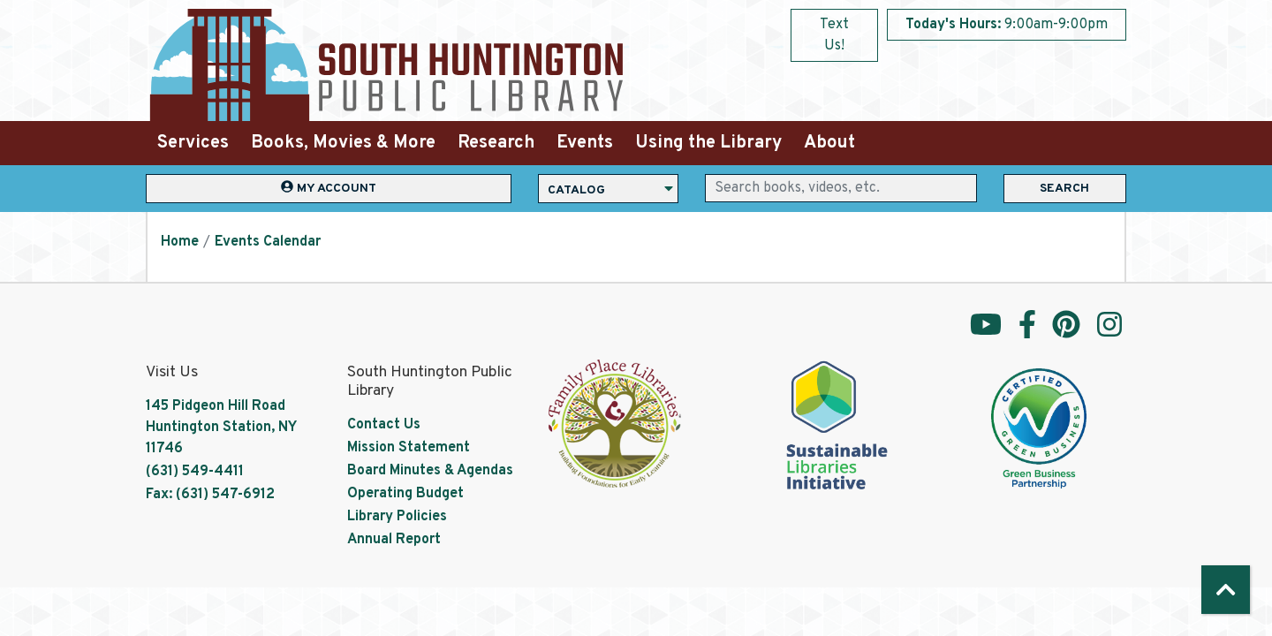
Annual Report (394, 540)
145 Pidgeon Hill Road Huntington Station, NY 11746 (221, 428)
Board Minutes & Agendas (430, 471)
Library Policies (397, 517)
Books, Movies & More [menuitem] (343, 143)
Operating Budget (405, 494)
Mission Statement (408, 448)
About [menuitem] (829, 143)
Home (180, 242)
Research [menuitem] (496, 143)
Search (1064, 188)
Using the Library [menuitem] (708, 143)
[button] (1006, 25)
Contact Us (383, 425)
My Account (328, 187)
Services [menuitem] (193, 143)
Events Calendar (268, 242)
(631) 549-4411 (195, 472)
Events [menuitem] (584, 143)
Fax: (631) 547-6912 (210, 495)
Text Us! (834, 35)
